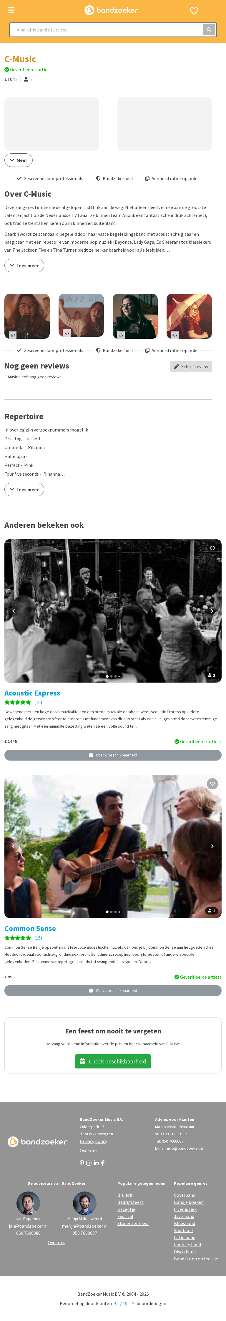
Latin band (184, 1237)
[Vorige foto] (13, 611)
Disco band (185, 1251)
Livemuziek (185, 1209)
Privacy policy (93, 1141)
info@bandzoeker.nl (185, 1148)
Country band (187, 1244)
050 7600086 (28, 1233)
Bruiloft (125, 1195)
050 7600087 (85, 1233)
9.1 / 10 (120, 1303)
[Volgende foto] (212, 611)
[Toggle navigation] (11, 10)
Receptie (126, 1209)
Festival (125, 1216)
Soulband (183, 1230)
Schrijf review (191, 366)
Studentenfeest (133, 1223)
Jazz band (184, 1216)
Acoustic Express (32, 693)
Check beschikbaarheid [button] (113, 755)
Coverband (184, 1195)
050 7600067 (172, 1141)
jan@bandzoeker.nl (28, 1226)
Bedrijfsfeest (130, 1202)
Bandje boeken (189, 1202)
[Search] (113, 29)
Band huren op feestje (196, 1259)
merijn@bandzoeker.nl (85, 1226)
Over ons (88, 1151)
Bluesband (184, 1223)
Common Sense (30, 928)
